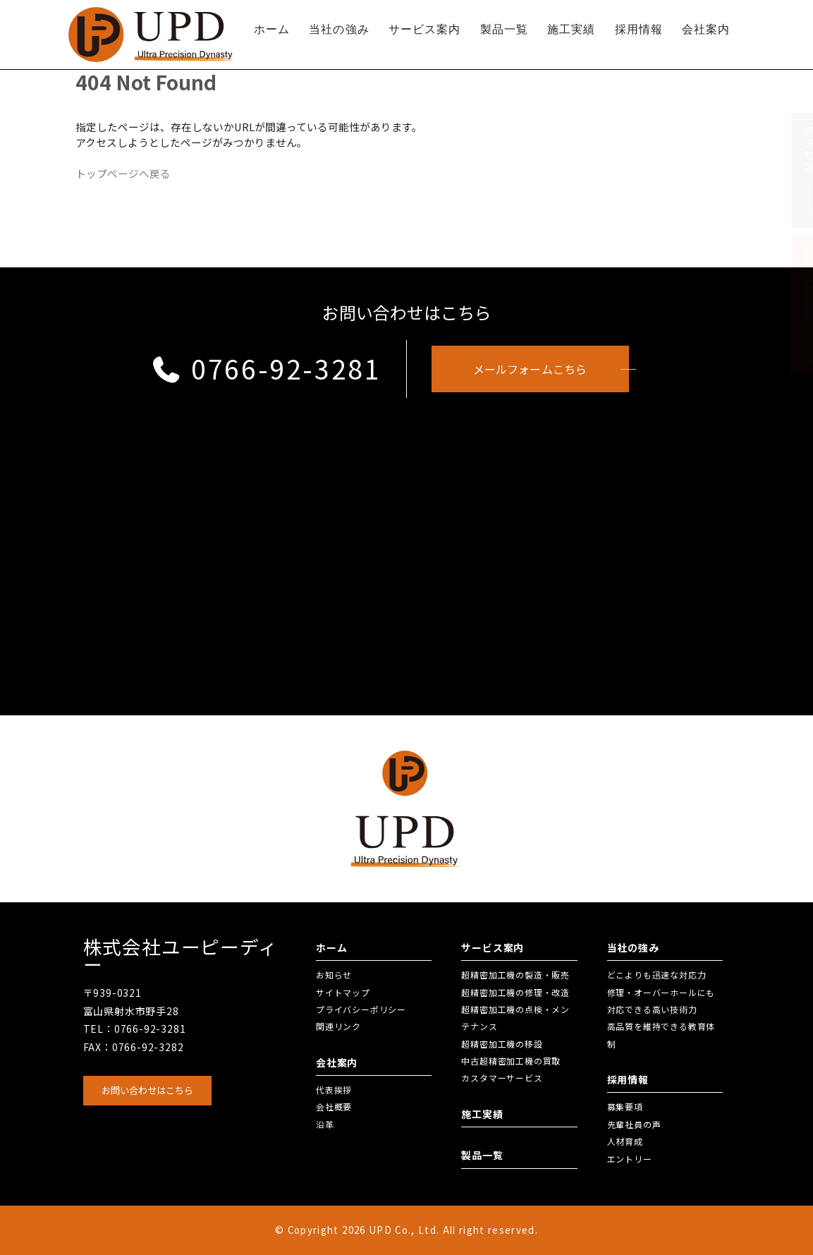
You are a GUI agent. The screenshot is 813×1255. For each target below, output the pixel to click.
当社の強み (339, 29)
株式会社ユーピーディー (180, 956)
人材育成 (625, 1141)
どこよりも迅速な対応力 (657, 975)
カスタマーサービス (501, 1078)
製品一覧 (504, 29)
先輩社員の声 (634, 1124)
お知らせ (334, 975)
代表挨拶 (334, 1090)
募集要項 (625, 1106)
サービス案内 (425, 29)
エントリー (629, 1159)
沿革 (325, 1124)
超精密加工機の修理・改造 (515, 992)
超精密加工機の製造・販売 (515, 975)
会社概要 (334, 1106)
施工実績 (571, 29)
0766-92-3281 (266, 368)
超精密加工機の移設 (501, 1044)
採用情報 (639, 29)
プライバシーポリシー (361, 1009)
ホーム (272, 29)
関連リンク (338, 1026)
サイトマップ (343, 992)
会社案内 (706, 29)
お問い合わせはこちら (147, 1090)
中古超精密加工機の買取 (511, 1061)
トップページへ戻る (123, 173)
